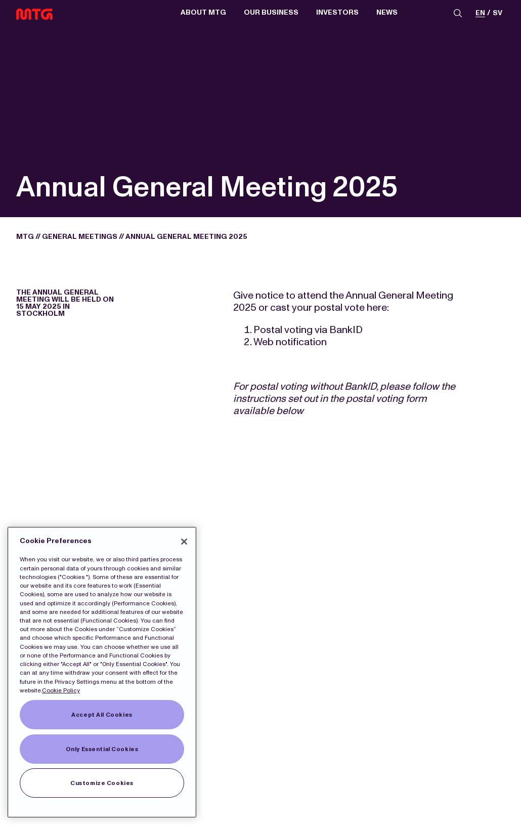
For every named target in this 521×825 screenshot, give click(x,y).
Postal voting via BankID (308, 329)
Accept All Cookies (101, 714)
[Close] (184, 541)
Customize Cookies (102, 783)
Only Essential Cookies (102, 749)
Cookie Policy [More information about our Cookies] (61, 690)
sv (497, 13)
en (480, 13)
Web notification (290, 342)
